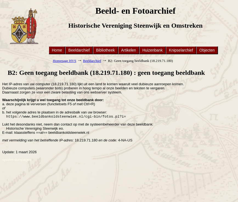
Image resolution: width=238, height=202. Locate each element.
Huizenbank (152, 50)
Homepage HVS (64, 61)
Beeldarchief (79, 50)
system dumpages (16, 160)
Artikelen (128, 50)
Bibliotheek (105, 50)
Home (57, 50)
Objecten (207, 50)
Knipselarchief (181, 50)
